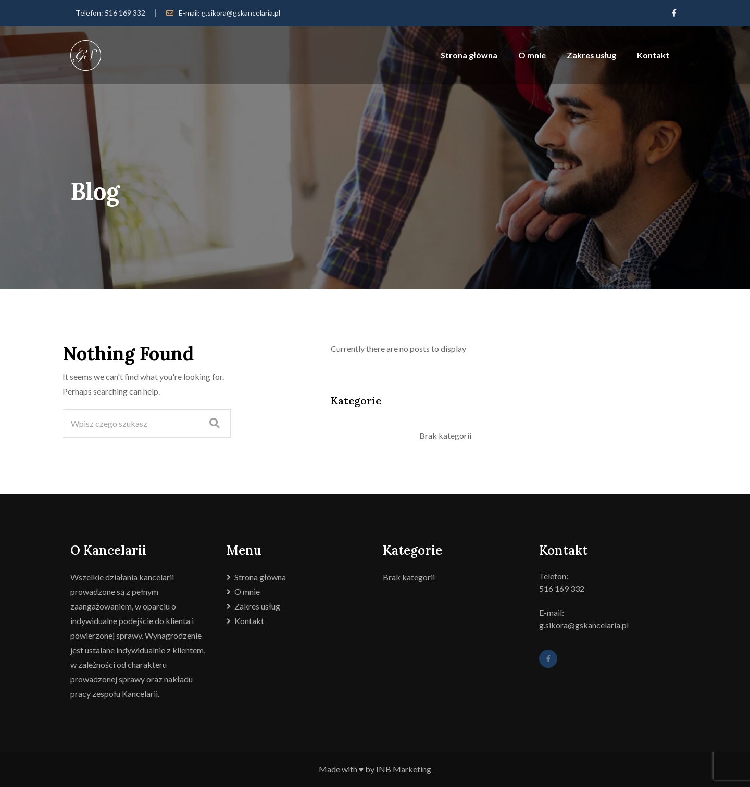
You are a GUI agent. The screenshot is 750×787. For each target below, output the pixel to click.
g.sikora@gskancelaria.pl (241, 12)
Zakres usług (591, 55)
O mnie (532, 55)
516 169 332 (125, 12)
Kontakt (653, 55)
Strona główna (469, 55)
